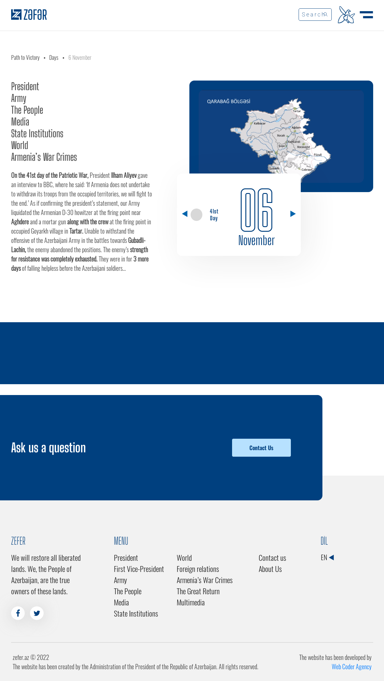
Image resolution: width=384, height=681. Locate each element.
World (19, 145)
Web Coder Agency (352, 666)
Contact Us (261, 448)
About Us (270, 568)
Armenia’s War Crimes (44, 157)
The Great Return (198, 590)
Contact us (272, 557)
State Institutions (37, 133)
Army (18, 98)
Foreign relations (198, 568)
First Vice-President (139, 568)
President (25, 86)
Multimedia (191, 602)
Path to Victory (25, 57)
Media (20, 122)
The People (27, 110)
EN (327, 557)
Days (53, 57)
